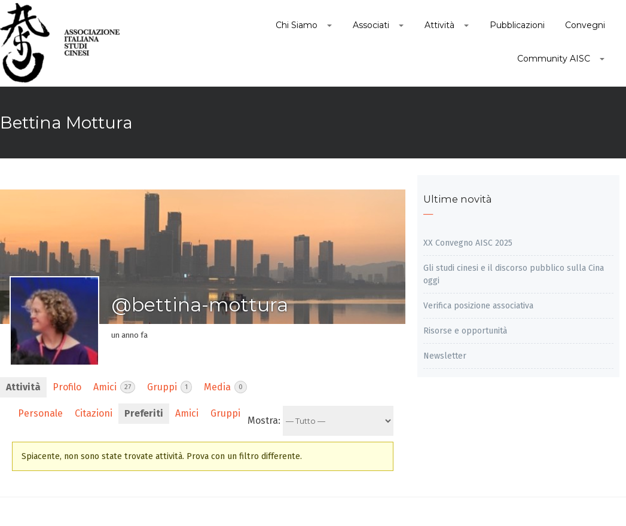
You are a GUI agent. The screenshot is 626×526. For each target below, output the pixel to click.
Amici (114, 387)
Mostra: (264, 420)
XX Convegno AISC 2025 (467, 243)
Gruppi (169, 387)
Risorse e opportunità (465, 331)
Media (225, 387)
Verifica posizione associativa (478, 306)
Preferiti (143, 413)
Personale (40, 413)
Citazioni (93, 413)
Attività (23, 387)
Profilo (67, 387)
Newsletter (444, 356)
